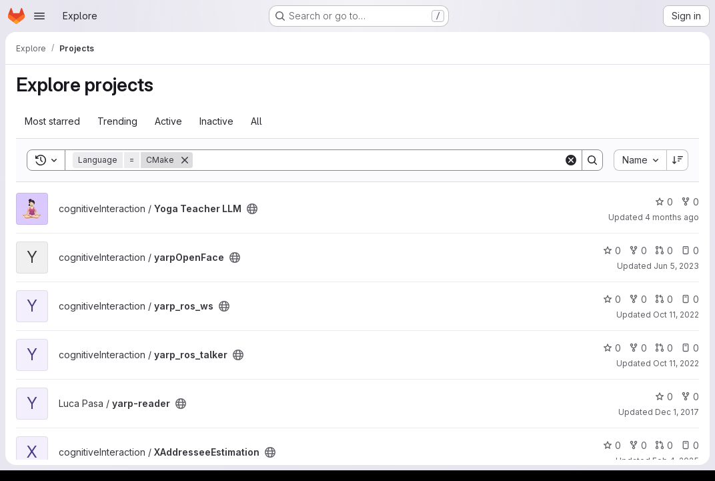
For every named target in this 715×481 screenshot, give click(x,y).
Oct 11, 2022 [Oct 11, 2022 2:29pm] (676, 315)
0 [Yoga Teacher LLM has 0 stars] (664, 201)
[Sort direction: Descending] (677, 160)
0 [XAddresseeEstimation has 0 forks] (638, 445)
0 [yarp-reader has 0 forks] (690, 396)
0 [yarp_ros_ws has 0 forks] (638, 299)
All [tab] (256, 121)
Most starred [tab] (52, 121)
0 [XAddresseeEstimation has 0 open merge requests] (664, 445)
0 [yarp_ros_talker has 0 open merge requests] (664, 348)
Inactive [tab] (216, 121)
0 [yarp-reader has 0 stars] (664, 396)
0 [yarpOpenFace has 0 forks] (638, 250)
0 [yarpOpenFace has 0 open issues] (690, 250)
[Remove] (185, 160)
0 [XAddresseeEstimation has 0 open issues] (690, 445)
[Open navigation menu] (39, 16)
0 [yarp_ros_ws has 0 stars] (612, 299)
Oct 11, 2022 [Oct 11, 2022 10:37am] (676, 363)
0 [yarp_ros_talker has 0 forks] (638, 348)
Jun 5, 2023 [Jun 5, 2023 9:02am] (676, 266)
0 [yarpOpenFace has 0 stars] (612, 250)
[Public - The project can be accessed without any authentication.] (252, 208)
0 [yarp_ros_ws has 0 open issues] (690, 299)
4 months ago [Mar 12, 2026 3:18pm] (672, 217)
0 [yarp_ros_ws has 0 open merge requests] (664, 299)
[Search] (378, 160)
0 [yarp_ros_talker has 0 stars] (612, 348)
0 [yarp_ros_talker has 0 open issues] (690, 348)
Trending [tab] (117, 121)
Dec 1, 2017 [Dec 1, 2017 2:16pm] (677, 412)
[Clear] (571, 160)
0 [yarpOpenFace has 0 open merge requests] (664, 250)
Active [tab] (168, 121)
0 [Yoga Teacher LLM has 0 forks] (690, 201)
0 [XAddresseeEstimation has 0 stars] (612, 445)
